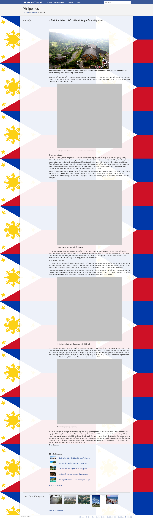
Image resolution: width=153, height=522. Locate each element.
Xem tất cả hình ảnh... (56, 511)
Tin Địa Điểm (90, 517)
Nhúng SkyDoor (59, 2)
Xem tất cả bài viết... (56, 485)
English (78, 2)
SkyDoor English (100, 517)
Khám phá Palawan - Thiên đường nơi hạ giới (74, 480)
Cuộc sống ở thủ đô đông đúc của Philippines (74, 458)
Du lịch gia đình (111, 517)
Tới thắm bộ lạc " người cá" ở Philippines (73, 469)
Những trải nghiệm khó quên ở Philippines (73, 474)
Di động (49, 2)
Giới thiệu (81, 517)
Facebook (70, 2)
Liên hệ (130, 517)
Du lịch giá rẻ (122, 517)
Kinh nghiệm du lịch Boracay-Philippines (73, 463)
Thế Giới (26, 12)
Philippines (34, 12)
